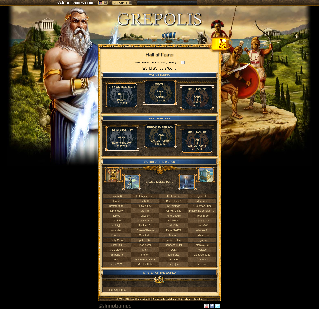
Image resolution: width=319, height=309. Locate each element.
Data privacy (185, 299)
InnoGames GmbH (140, 299)
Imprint (198, 299)
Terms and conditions (164, 299)
